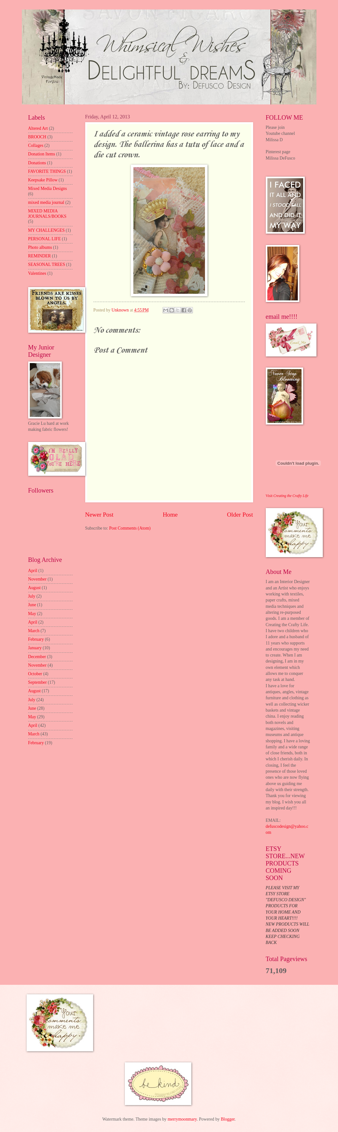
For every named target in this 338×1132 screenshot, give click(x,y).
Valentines (37, 273)
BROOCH (37, 137)
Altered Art (38, 128)
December (37, 656)
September (37, 682)
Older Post (240, 514)
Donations (37, 162)
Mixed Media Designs (47, 188)
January (35, 647)
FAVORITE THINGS (47, 171)
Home (170, 514)
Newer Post (99, 514)
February (36, 639)
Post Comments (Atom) (129, 528)
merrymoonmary (182, 1119)
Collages (35, 145)
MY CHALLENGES (46, 230)
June (32, 604)
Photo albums (40, 247)
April (32, 570)
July (31, 596)
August (34, 587)
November (37, 579)
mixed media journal (46, 202)
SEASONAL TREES (46, 264)
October (35, 673)
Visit (287, 496)
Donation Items (41, 154)
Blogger (228, 1119)
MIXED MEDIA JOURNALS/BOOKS (47, 214)
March (34, 630)
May (32, 613)
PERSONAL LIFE (44, 238)
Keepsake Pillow (43, 180)
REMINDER (39, 256)
